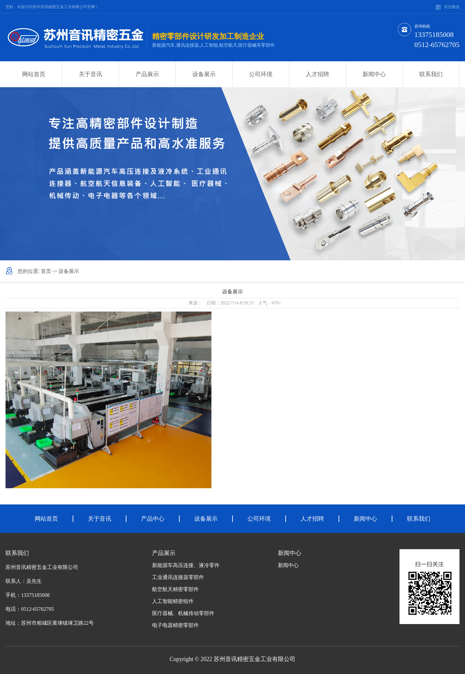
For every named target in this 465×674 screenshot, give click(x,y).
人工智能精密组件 (173, 601)
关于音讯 (90, 74)
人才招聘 (317, 74)
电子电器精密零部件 (175, 625)
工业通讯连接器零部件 (178, 577)
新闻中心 (374, 74)
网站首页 (33, 74)
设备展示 (204, 74)
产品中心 (152, 518)
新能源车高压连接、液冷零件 (186, 565)
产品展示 (147, 74)
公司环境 (260, 74)
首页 (46, 271)
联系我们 (431, 74)
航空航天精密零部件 (175, 589)
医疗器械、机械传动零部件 (183, 613)
